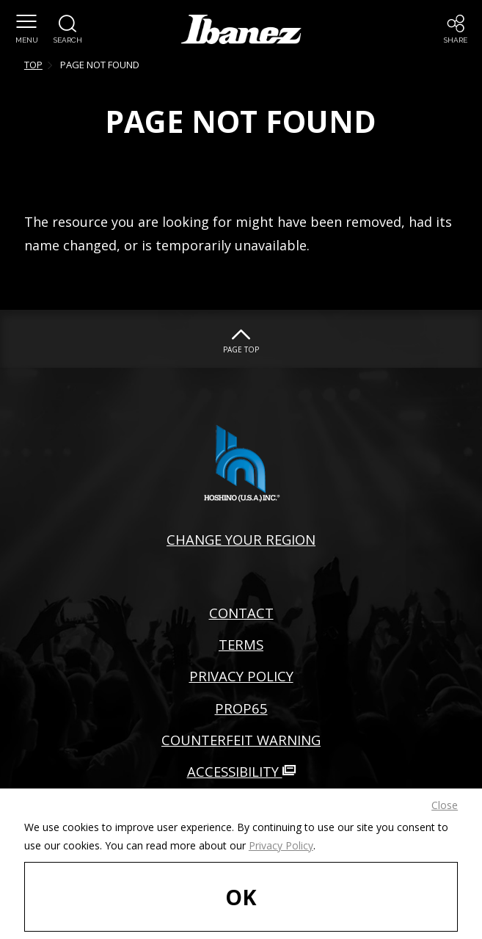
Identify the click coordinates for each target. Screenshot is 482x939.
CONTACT (241, 612)
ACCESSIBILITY (241, 771)
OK (241, 896)
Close (444, 805)
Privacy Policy (281, 845)
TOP (33, 64)
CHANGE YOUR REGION (241, 539)
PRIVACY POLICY (241, 676)
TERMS (241, 644)
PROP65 (241, 708)
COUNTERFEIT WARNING (241, 739)
